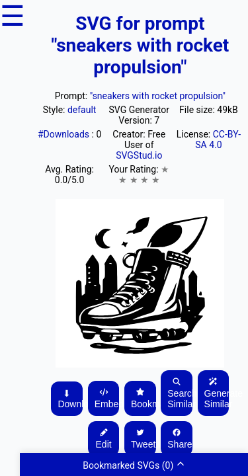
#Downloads (65, 134)
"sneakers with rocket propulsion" (158, 96)
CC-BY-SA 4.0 (218, 139)
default (82, 109)
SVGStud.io (139, 155)
